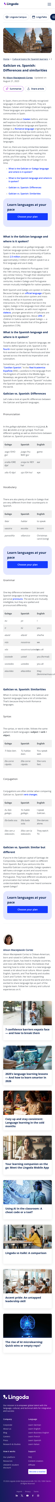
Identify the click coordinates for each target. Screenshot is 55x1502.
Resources (7, 1461)
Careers (6, 1437)
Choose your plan (28, 216)
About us (7, 1429)
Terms (36, 1491)
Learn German (34, 1425)
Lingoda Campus (16, 17)
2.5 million (15, 256)
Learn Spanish (34, 1440)
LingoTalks (39, 17)
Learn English (34, 1429)
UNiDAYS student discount (11, 1466)
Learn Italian (33, 1444)
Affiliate (31, 1465)
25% (40, 315)
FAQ (30, 1457)
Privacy (28, 1491)
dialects (7, 312)
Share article (35, 88)
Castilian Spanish (12, 367)
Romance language (24, 128)
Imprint (19, 1491)
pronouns (18, 598)
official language (33, 293)
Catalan (27, 119)
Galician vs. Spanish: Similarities (25, 193)
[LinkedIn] (17, 1495)
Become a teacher (37, 1471)
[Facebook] (33, 1495)
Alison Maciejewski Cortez (19, 77)
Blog (5, 1433)
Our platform (9, 1457)
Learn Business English (38, 1433)
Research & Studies (12, 1444)
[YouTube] (27, 1495)
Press (5, 1440)
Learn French (34, 1437)
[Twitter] (22, 1495)
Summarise (13, 88)
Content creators (35, 1461)
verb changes (30, 794)
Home (6, 59)
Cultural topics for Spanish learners (30, 59)
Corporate (7, 1425)
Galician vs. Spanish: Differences (25, 187)
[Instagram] (38, 1495)
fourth (6, 349)
